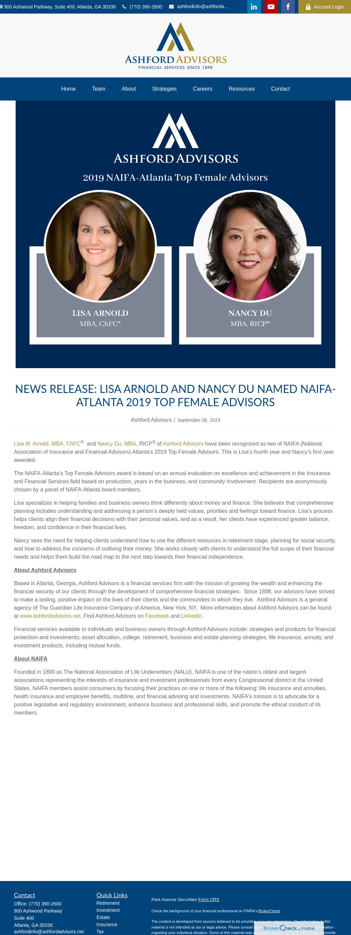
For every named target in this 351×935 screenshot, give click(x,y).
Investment (108, 910)
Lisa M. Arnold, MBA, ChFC (47, 444)
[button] (68, 89)
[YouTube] (271, 7)
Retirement (108, 903)
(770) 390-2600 (142, 7)
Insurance (107, 924)
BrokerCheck (269, 911)
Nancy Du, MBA (116, 444)
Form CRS (208, 899)
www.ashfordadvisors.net (50, 616)
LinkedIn (191, 616)
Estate (103, 917)
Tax (100, 931)
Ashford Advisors (183, 444)
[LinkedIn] (254, 7)
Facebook (157, 616)
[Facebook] (288, 7)
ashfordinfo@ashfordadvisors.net (200, 6)
